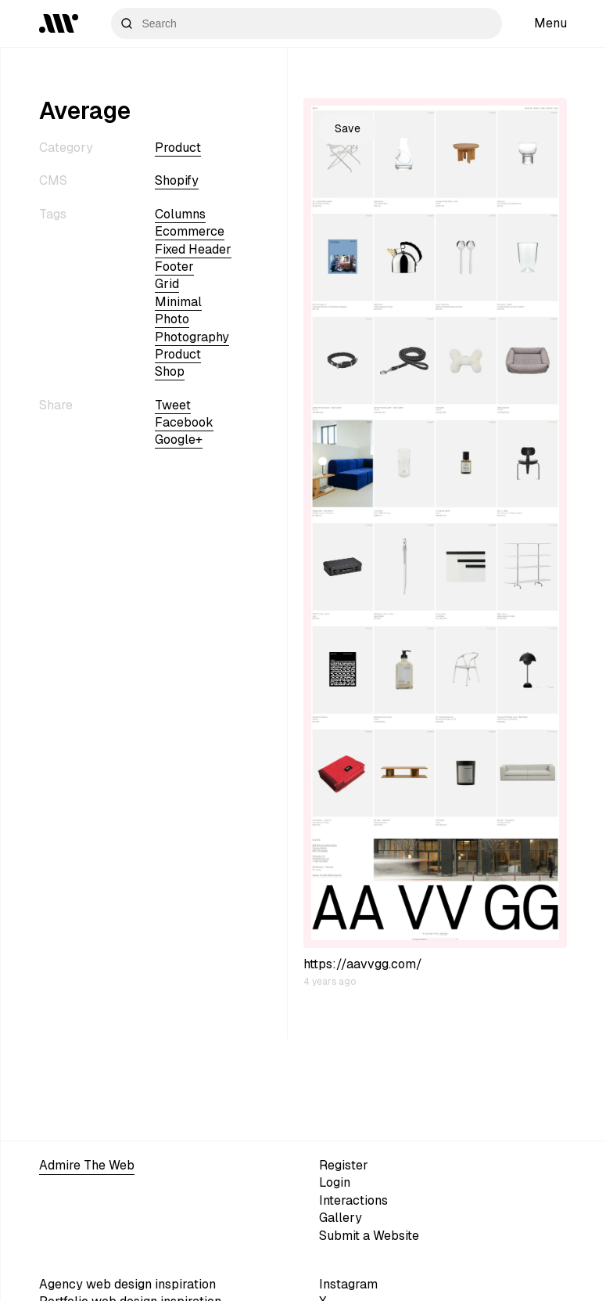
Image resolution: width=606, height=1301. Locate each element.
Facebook (184, 422)
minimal (178, 302)
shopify (177, 180)
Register (343, 1165)
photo (172, 319)
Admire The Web (86, 1165)
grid (167, 284)
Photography (192, 337)
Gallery (340, 1217)
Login (334, 1182)
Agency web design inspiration (127, 1284)
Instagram (348, 1284)
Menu (550, 23)
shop (170, 371)
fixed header (193, 249)
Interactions (353, 1200)
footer (174, 266)
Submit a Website (369, 1235)
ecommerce (189, 231)
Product (178, 147)
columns (180, 214)
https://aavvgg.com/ (362, 964)
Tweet (173, 405)
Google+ (179, 439)
